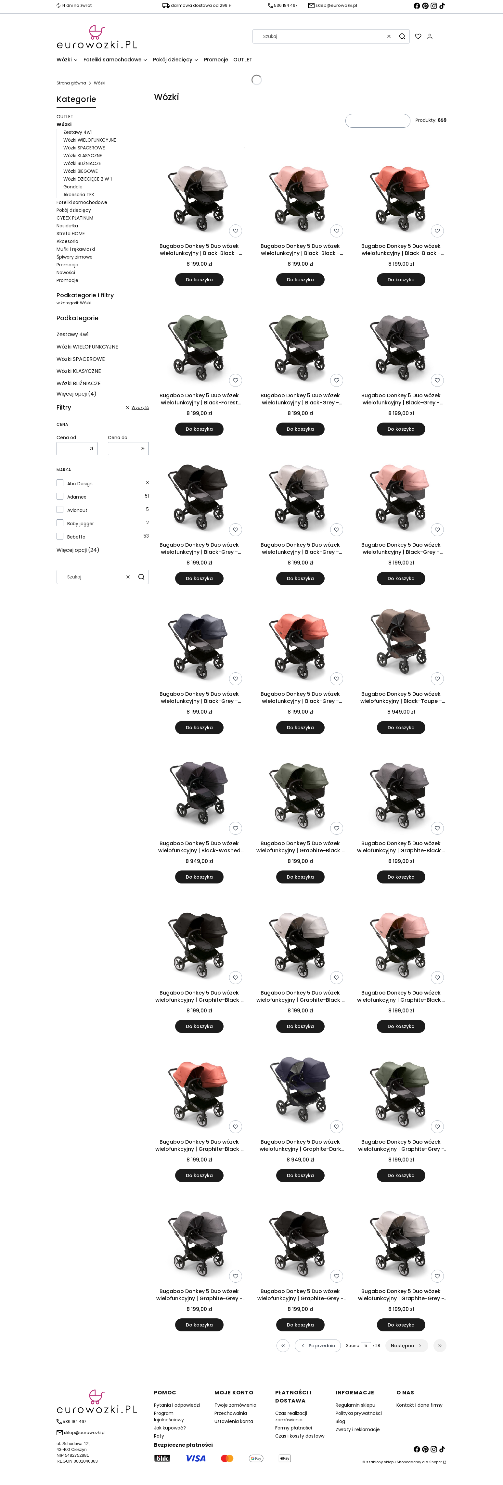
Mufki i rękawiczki (76, 249)
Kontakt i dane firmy (419, 1405)
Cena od (66, 437)
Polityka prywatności (359, 1413)
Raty (159, 1436)
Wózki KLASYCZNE (82, 155)
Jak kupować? (170, 1428)
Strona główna (71, 83)
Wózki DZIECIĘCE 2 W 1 (87, 179)
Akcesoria (67, 241)
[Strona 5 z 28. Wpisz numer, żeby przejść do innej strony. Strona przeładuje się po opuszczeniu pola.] (366, 1345)
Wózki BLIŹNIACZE (82, 163)
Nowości (66, 272)
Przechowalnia (230, 1413)
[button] (402, 36)
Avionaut (77, 510)
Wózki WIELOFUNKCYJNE (89, 140)
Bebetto (76, 537)
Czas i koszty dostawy (300, 1436)
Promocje (67, 264)
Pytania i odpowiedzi (177, 1405)
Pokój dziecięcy (74, 210)
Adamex (76, 497)
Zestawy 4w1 (77, 132)
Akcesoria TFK (78, 194)
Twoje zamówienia (235, 1405)
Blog (340, 1421)
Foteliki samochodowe (82, 202)
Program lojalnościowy (169, 1416)
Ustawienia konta (233, 1421)
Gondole (73, 187)
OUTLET (65, 116)
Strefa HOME (71, 233)
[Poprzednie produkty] (318, 1345)
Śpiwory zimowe (75, 257)
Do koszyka (199, 279)
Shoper (435, 1462)
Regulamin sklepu (355, 1405)
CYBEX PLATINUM (75, 218)
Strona (352, 1345)
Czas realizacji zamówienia (291, 1416)
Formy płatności (293, 1428)
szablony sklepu (381, 1462)
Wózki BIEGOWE (80, 171)
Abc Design (80, 483)
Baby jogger (80, 523)
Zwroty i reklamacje (358, 1429)
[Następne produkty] (406, 1345)
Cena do (117, 437)
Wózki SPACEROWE (84, 148)
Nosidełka (67, 225)
